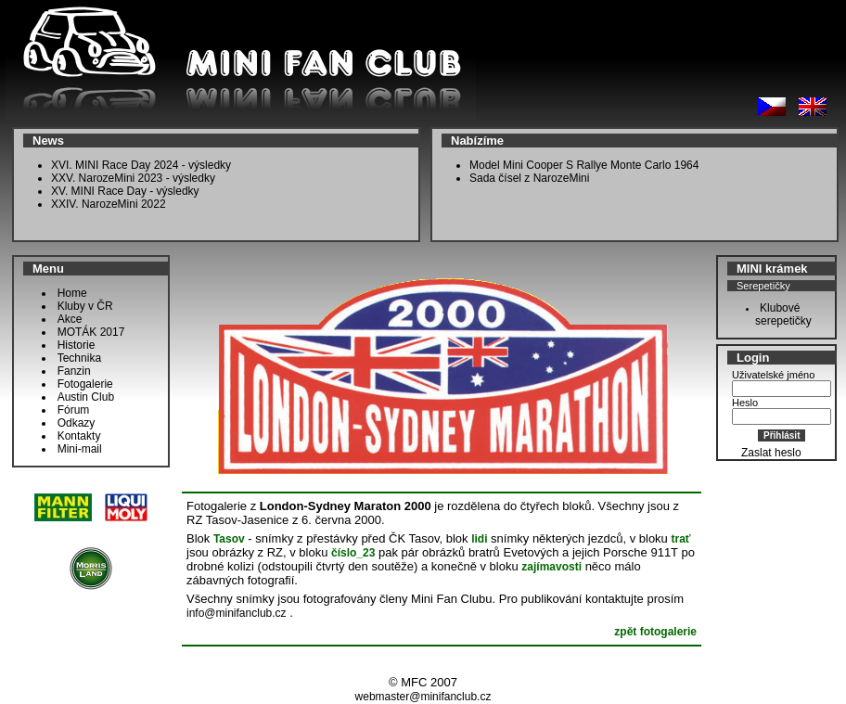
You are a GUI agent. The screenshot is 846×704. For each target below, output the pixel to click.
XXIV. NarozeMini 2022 (108, 204)
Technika (79, 358)
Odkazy (77, 422)
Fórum (74, 409)
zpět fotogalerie (655, 631)
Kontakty (79, 435)
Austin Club (86, 396)
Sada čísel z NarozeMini (529, 178)
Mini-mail (80, 448)
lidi (479, 538)
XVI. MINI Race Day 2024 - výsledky (141, 165)
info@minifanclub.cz (236, 613)
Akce (70, 319)
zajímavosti (551, 566)
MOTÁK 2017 (91, 332)
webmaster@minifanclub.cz (423, 696)
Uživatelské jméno (773, 374)
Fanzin (74, 371)
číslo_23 (353, 552)
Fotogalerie (85, 384)
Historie (77, 345)
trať (680, 538)
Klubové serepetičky (779, 314)
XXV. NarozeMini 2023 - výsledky (133, 178)
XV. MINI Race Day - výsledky (125, 191)
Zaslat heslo (771, 452)
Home (72, 293)
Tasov (229, 538)
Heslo (745, 402)
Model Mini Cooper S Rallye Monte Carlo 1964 (584, 165)
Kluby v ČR (85, 306)
